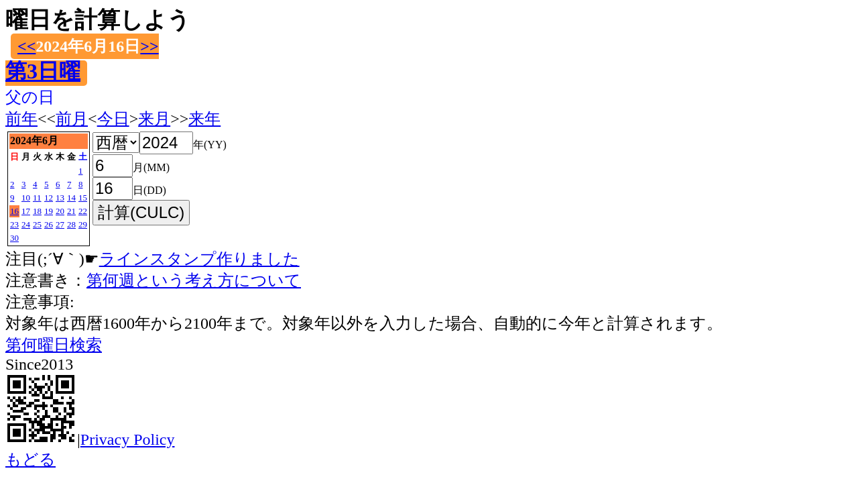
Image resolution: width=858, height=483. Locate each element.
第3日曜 (42, 71)
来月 (154, 118)
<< (26, 46)
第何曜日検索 (53, 345)
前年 (21, 118)
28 (71, 224)
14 (71, 198)
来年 (204, 118)
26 (48, 224)
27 (60, 224)
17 (25, 211)
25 (37, 224)
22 (82, 211)
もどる (30, 459)
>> (149, 46)
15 (82, 198)
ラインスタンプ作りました (199, 259)
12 (48, 198)
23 (14, 224)
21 (71, 211)
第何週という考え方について (193, 280)
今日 (113, 118)
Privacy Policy (127, 439)
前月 (72, 118)
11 (37, 198)
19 (48, 211)
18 (37, 211)
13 (60, 198)
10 (25, 198)
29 (82, 224)
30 (14, 238)
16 (14, 211)
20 (60, 211)
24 (25, 224)
